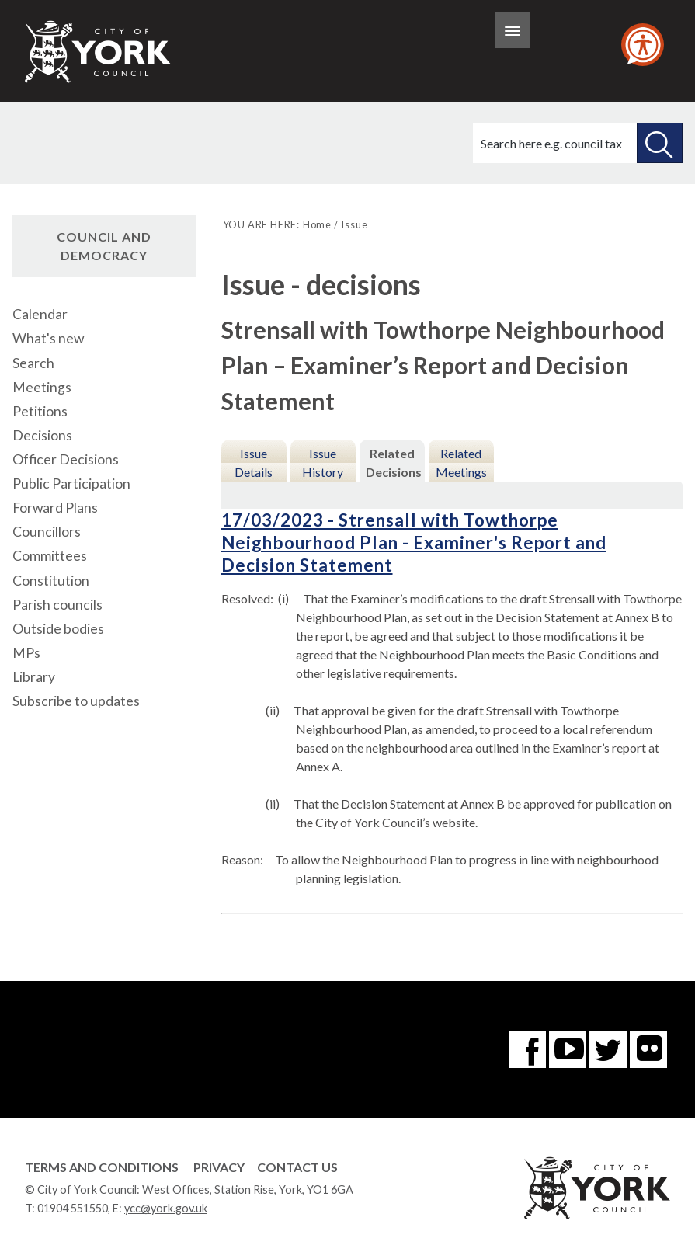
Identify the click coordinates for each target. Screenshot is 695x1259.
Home (317, 224)
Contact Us (297, 1167)
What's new (48, 338)
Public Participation (71, 483)
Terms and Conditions (102, 1167)
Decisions (42, 435)
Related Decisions (394, 462)
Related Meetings (461, 462)
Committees (49, 556)
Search (33, 363)
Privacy (219, 1167)
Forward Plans (55, 507)
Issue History (322, 462)
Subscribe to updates (76, 701)
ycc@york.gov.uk (165, 1208)
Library (33, 677)
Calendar (40, 314)
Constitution (50, 580)
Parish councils (57, 604)
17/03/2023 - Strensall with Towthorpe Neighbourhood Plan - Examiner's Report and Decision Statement (413, 543)
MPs (26, 653)
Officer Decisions (65, 459)
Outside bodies (58, 629)
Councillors (46, 531)
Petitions (40, 411)
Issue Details (254, 462)
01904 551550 (72, 1208)
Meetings (41, 387)
